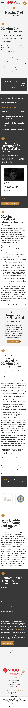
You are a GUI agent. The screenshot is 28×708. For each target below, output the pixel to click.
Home (13, 651)
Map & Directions (14, 686)
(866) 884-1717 (14, 693)
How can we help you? (7, 611)
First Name (4, 587)
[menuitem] (14, 103)
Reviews (14, 659)
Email (2, 602)
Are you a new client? (6, 606)
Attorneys (14, 655)
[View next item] (4, 198)
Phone (3, 597)
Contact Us (14, 661)
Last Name (4, 592)
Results (14, 657)
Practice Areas (14, 653)
